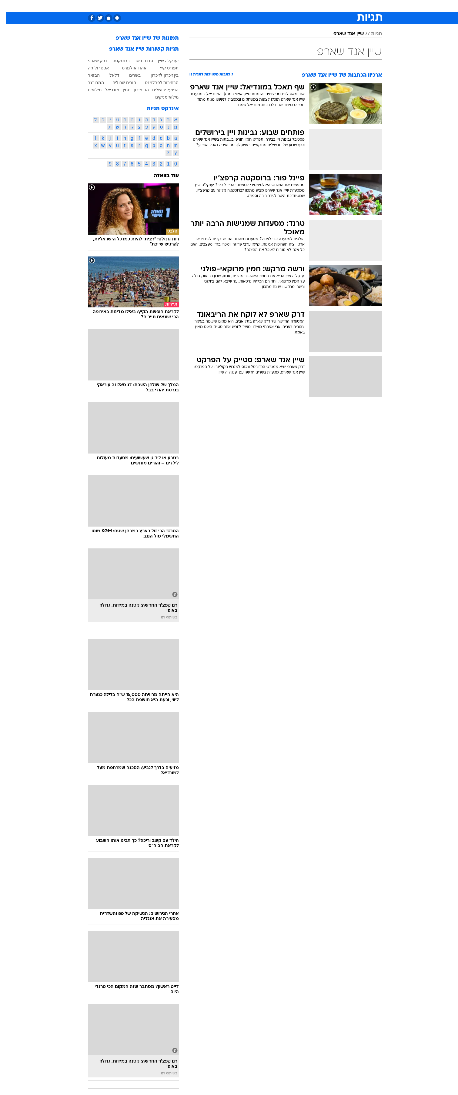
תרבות (284, 6)
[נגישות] (8, 6)
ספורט (327, 6)
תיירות (193, 6)
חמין (121, 89)
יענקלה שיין (162, 60)
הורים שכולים (118, 82)
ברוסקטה (115, 60)
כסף (249, 6)
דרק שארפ (92, 60)
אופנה (148, 6)
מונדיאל (306, 6)
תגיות (370, 34)
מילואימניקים (161, 97)
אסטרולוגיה (92, 67)
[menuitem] (344, 6)
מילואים (89, 89)
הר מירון (135, 89)
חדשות (348, 6)
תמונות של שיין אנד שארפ (141, 38)
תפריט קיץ (163, 67)
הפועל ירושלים (159, 89)
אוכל (232, 6)
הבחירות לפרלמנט (156, 82)
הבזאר (88, 75)
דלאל (109, 75)
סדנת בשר (138, 60)
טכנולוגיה (171, 6)
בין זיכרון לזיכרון (159, 75)
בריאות (214, 6)
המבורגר (90, 82)
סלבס (265, 6)
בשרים (129, 75)
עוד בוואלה (160, 176)
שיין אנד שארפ (343, 34)
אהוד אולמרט (128, 67)
